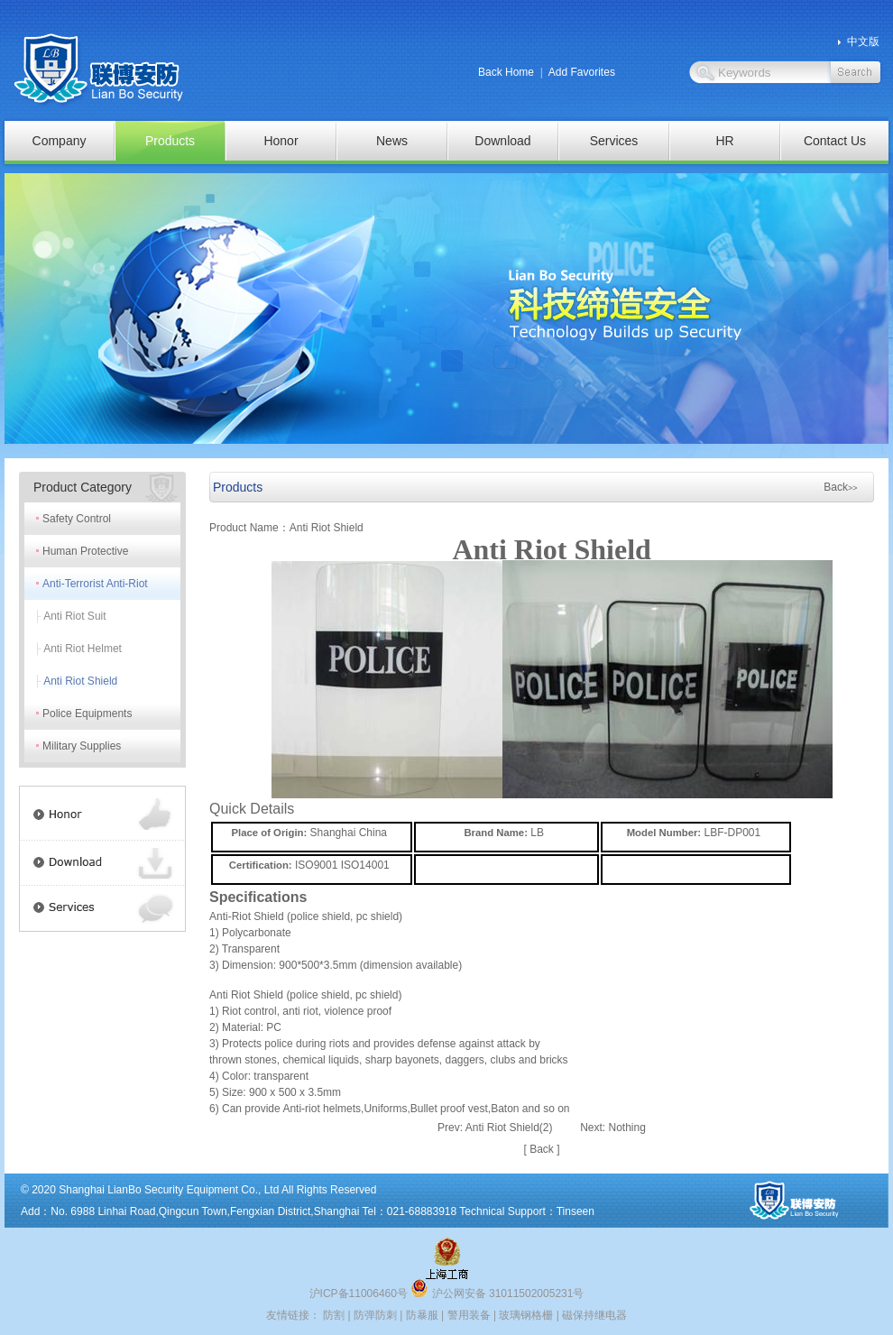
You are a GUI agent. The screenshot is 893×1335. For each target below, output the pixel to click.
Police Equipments (87, 713)
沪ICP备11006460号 (358, 1293)
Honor (280, 141)
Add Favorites (581, 72)
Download (502, 141)
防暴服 (422, 1315)
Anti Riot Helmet (82, 648)
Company (59, 141)
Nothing (627, 1127)
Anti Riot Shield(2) (509, 1127)
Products (170, 141)
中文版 (863, 41)
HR (724, 141)
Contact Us (835, 141)
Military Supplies (81, 746)
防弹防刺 (375, 1315)
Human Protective (85, 551)
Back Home (506, 72)
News (392, 141)
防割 (334, 1315)
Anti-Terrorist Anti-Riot (95, 583)
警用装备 (469, 1315)
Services (614, 141)
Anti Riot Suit (74, 616)
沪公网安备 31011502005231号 (497, 1293)
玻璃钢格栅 (526, 1315)
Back (840, 487)
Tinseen (575, 1211)
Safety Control (76, 518)
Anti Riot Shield (80, 681)
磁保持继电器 (594, 1315)
